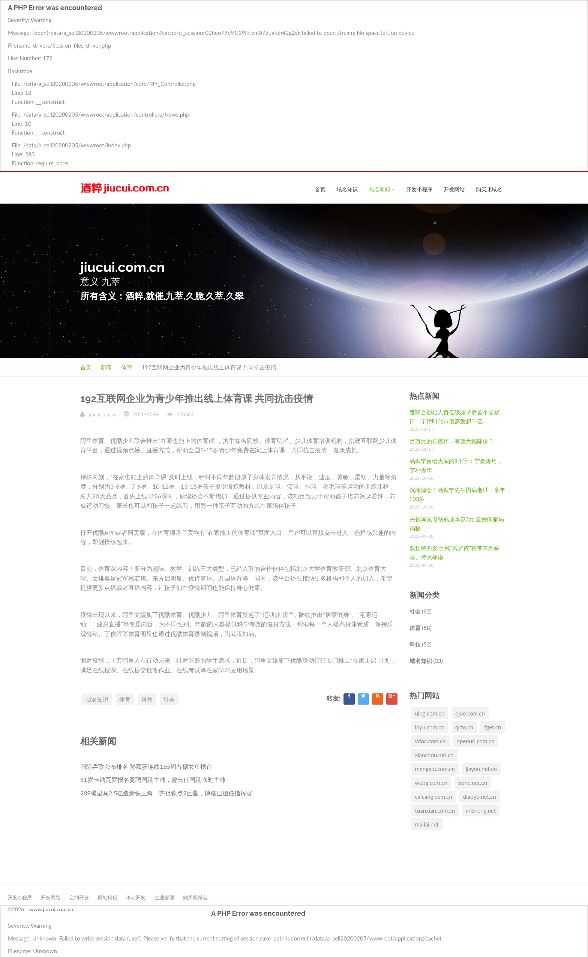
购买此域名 (489, 13)
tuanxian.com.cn (435, 810)
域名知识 (347, 13)
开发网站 (454, 13)
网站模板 (107, 897)
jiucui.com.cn (103, 414)
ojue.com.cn (470, 713)
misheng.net (481, 810)
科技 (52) (421, 643)
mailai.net (427, 823)
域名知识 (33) (426, 660)
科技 (147, 699)
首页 (320, 13)
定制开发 (79, 897)
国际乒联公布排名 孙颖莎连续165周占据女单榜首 (146, 766)
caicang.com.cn (434, 796)
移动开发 (136, 897)
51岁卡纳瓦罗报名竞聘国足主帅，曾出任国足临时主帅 (152, 779)
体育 (126, 366)
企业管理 (164, 897)
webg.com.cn (431, 782)
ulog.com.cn (430, 713)
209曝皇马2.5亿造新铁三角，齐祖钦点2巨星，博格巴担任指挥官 (166, 792)
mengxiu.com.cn (435, 768)
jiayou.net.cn (481, 768)
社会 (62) (421, 611)
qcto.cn (464, 726)
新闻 (106, 366)
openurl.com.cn (475, 740)
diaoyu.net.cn (479, 796)
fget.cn (492, 726)
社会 (169, 699)
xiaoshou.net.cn (434, 754)
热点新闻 (382, 13)
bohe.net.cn (472, 782)
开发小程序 (419, 13)
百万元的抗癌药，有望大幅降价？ (452, 440)
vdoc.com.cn (430, 740)
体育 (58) (421, 627)
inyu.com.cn (429, 726)
